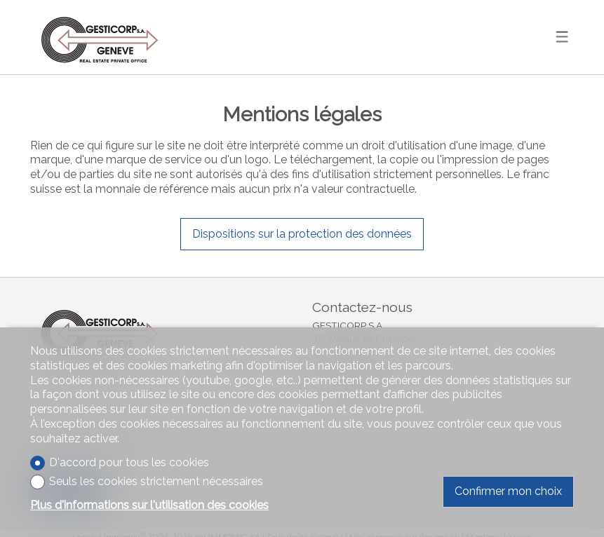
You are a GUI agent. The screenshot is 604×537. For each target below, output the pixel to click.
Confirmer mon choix (508, 491)
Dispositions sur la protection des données (302, 233)
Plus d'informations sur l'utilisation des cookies (149, 505)
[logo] (100, 37)
